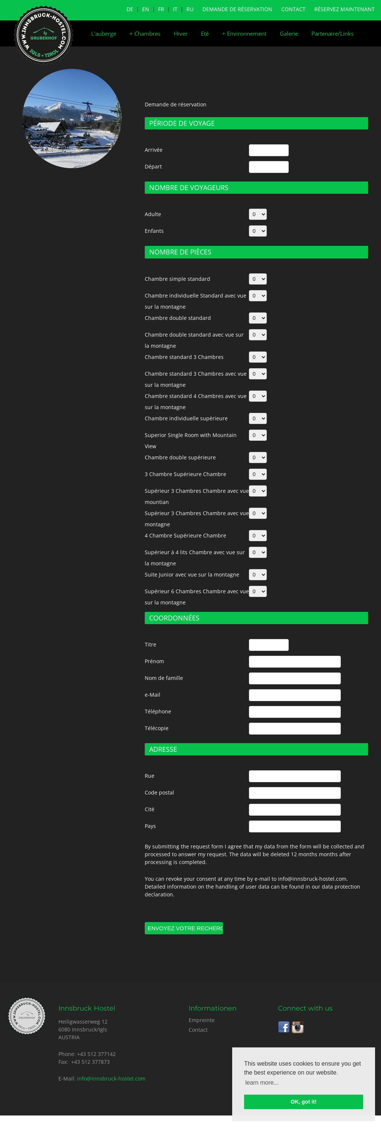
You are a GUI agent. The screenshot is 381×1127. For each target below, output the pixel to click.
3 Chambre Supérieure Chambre (185, 474)
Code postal (159, 792)
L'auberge (103, 33)
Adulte (153, 214)
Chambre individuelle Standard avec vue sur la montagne (195, 301)
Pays (150, 825)
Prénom (154, 661)
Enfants (154, 230)
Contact (293, 9)
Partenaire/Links (332, 33)
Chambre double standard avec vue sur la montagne (194, 340)
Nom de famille (164, 677)
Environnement (244, 33)
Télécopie (157, 728)
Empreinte (202, 1020)
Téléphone (158, 711)
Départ (153, 166)
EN (145, 9)
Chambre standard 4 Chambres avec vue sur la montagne (196, 401)
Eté (205, 33)
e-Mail (152, 694)
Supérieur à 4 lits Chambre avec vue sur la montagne (195, 558)
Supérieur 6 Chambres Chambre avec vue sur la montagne (197, 597)
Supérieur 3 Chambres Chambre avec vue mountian (197, 496)
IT (175, 9)
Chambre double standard (178, 317)
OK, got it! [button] (304, 1102)
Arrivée (154, 149)
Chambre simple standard (177, 278)
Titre (150, 644)
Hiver (181, 33)
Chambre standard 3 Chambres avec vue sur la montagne (196, 379)
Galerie (289, 33)
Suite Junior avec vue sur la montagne (192, 574)
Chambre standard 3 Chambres (184, 356)
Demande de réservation (237, 9)
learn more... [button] (262, 1082)
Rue (149, 775)
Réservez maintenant (344, 9)
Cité (149, 809)
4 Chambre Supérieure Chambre (185, 535)
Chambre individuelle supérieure (186, 418)
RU (189, 9)
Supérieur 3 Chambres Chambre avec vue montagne (197, 519)
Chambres (144, 33)
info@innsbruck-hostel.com (111, 1078)
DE (130, 9)
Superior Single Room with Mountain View (191, 440)
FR (161, 9)
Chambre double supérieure (180, 457)
